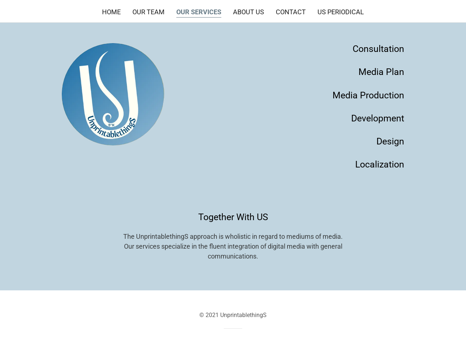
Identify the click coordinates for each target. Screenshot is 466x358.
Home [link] (111, 12)
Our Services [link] (198, 12)
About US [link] (248, 12)
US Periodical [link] (340, 12)
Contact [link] (291, 12)
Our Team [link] (148, 12)
